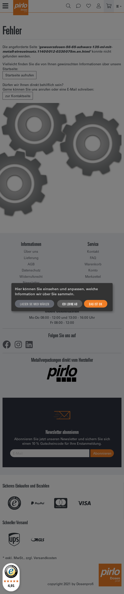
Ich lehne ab (69, 303)
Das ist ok (95, 303)
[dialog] (62, 297)
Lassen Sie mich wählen (34, 303)
